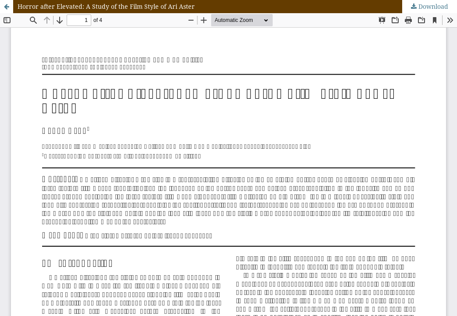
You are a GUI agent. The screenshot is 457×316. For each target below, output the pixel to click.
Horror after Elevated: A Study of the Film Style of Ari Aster (106, 6)
